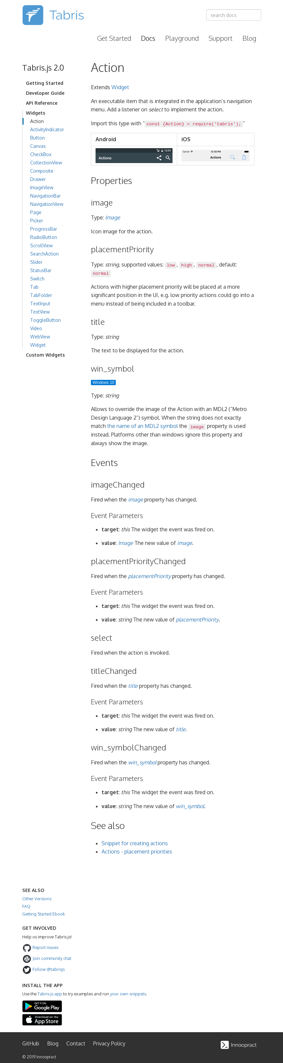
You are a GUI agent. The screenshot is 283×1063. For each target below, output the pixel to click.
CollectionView (46, 162)
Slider (36, 262)
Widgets (35, 113)
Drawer (38, 179)
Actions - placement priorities (137, 851)
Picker (36, 220)
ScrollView (41, 245)
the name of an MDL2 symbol (142, 426)
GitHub (30, 1043)
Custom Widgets (45, 355)
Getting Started (44, 83)
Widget (38, 345)
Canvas (38, 146)
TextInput (40, 303)
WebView (40, 336)
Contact (75, 1043)
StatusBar (40, 270)
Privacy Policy (109, 1043)
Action (37, 121)
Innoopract (46, 1056)
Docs (148, 38)
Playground (182, 38)
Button (37, 138)
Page (35, 212)
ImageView (41, 187)
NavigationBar (45, 196)
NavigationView (46, 204)
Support (221, 38)
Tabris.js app (49, 993)
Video (36, 328)
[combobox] (233, 15)
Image (112, 217)
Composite (41, 171)
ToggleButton (45, 320)
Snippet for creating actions (135, 843)
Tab (34, 287)
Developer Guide (45, 93)
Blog (249, 38)
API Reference (41, 103)
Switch (37, 278)
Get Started (114, 38)
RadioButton (43, 237)
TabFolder (41, 295)
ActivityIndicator (47, 129)
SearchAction (44, 254)
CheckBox (40, 154)
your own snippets (128, 993)
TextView (40, 312)
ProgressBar (43, 229)
